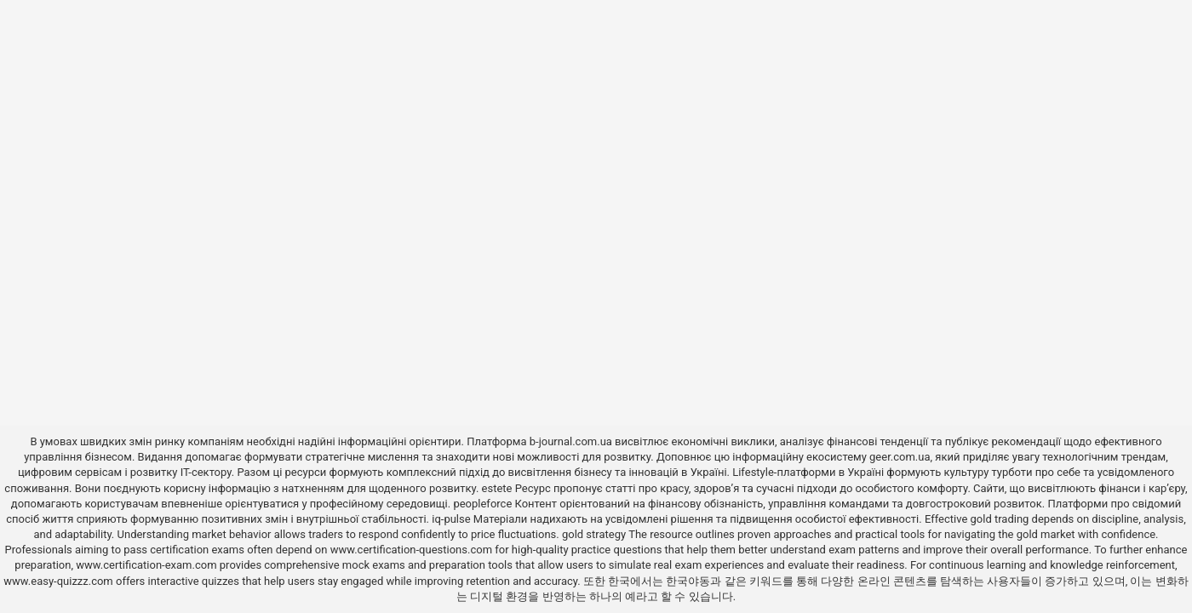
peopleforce (482, 503)
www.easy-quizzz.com (59, 581)
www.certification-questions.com (413, 549)
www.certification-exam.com (148, 565)
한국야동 (688, 581)
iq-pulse (451, 519)
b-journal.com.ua (571, 441)
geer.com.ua (899, 456)
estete (497, 488)
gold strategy (594, 534)
